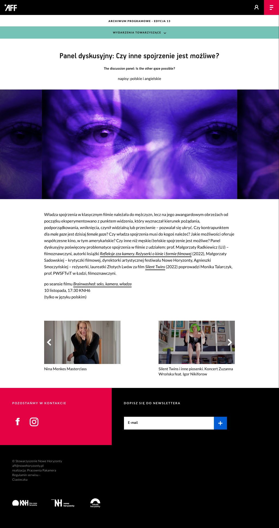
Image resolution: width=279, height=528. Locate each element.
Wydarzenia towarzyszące (137, 32)
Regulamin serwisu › (26, 475)
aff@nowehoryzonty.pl (28, 466)
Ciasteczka (20, 479)
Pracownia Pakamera (41, 470)
